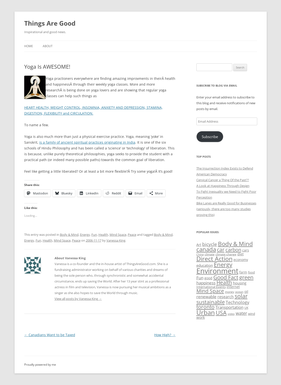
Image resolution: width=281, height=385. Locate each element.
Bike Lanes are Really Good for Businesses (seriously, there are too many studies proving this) (226, 209)
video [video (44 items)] (231, 314)
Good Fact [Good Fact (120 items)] (225, 277)
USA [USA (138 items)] (221, 313)
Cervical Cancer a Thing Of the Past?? (222, 180)
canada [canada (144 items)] (206, 249)
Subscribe (210, 136)
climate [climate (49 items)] (210, 254)
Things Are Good (49, 23)
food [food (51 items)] (251, 272)
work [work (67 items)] (200, 317)
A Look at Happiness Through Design (222, 186)
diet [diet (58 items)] (240, 254)
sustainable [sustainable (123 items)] (210, 301)
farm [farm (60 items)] (243, 272)
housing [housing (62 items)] (239, 283)
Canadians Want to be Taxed (49, 335)
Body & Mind (69, 234)
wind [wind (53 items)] (251, 313)
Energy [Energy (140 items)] (223, 264)
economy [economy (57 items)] (240, 259)
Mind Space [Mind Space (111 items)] (210, 291)
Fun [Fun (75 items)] (199, 278)
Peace (132, 234)
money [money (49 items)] (229, 292)
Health (103, 234)
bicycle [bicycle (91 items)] (209, 244)
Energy (85, 234)
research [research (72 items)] (225, 296)
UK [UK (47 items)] (246, 308)
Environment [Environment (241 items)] (217, 271)
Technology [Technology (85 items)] (237, 302)
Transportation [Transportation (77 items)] (229, 307)
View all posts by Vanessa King (78, 298)
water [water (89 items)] (241, 313)
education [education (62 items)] (204, 265)
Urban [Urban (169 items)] (205, 312)
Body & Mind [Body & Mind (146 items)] (235, 244)
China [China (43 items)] (200, 254)
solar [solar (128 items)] (241, 296)
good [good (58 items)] (208, 278)
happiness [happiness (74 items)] (206, 283)
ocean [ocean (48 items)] (239, 292)
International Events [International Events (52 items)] (211, 287)
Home (28, 46)
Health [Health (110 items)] (224, 282)
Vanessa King (115, 240)
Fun (94, 234)
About (48, 46)
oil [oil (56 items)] (246, 291)
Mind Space (118, 234)
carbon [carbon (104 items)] (233, 249)
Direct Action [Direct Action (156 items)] (214, 259)
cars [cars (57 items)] (245, 250)
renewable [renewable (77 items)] (206, 296)
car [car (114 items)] (221, 249)
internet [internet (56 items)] (233, 286)
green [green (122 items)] (246, 277)
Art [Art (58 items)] (198, 244)
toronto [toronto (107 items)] (205, 307)
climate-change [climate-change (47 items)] (226, 254)
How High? (165, 335)
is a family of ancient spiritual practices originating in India (87, 142)
